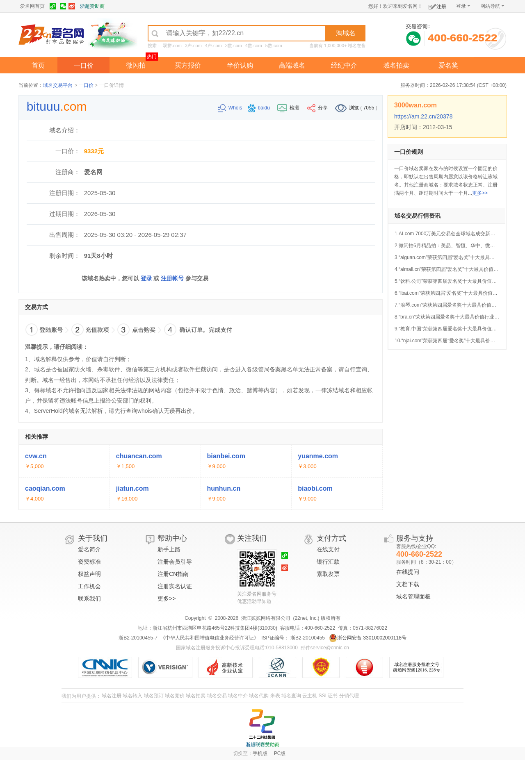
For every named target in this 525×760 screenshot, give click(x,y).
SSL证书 (328, 696)
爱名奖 (448, 65)
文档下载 (407, 584)
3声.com (193, 45)
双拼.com (172, 45)
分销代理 (349, 696)
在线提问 (407, 572)
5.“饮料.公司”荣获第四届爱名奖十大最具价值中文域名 (453, 281)
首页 (38, 65)
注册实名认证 (175, 586)
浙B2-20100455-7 (138, 638)
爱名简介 (89, 549)
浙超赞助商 (92, 6)
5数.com (273, 45)
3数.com (233, 45)
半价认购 (240, 65)
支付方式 (331, 538)
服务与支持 (414, 538)
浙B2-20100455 (307, 638)
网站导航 (492, 6)
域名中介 (238, 696)
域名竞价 (175, 696)
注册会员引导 (175, 561)
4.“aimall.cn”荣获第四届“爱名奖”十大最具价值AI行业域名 (456, 269)
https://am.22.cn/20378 (423, 116)
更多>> (480, 193)
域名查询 (291, 696)
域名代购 (259, 696)
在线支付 (328, 549)
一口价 (84, 65)
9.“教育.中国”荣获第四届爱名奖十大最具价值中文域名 (453, 329)
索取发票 (328, 574)
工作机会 (89, 586)
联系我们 (89, 598)
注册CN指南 (173, 574)
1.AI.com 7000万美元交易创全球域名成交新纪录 (447, 234)
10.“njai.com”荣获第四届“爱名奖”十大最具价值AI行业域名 (457, 341)
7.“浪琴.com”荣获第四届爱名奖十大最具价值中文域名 (453, 305)
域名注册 (111, 696)
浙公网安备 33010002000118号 (367, 638)
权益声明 (89, 574)
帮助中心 (172, 538)
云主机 (309, 696)
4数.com (253, 45)
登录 (463, 6)
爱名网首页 (32, 6)
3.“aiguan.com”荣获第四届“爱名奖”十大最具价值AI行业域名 (459, 257)
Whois (231, 108)
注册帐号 (172, 278)
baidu (260, 108)
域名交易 (217, 696)
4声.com (213, 45)
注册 (437, 5)
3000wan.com (415, 105)
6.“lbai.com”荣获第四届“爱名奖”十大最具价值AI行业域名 (456, 293)
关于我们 (92, 538)
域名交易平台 (58, 85)
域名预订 (154, 696)
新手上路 (169, 549)
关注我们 (252, 538)
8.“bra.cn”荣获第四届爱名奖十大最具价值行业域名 (449, 317)
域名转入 (132, 696)
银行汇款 (328, 561)
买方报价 (188, 65)
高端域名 (292, 65)
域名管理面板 (413, 596)
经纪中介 (344, 65)
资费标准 (89, 561)
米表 (275, 696)
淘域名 (346, 33)
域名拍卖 (396, 65)
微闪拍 (136, 65)
